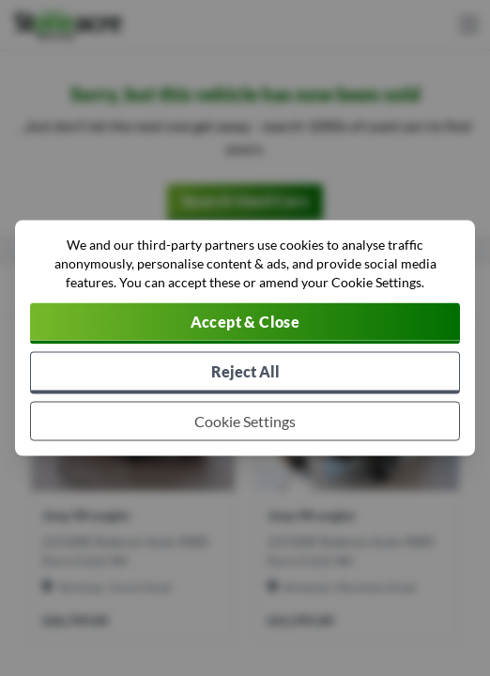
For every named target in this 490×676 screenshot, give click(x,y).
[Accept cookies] (245, 324)
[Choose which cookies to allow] (245, 421)
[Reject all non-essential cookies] (245, 373)
